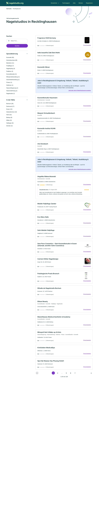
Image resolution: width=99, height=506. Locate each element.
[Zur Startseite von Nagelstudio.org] (14, 3)
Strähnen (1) (9, 85)
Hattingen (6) (10, 123)
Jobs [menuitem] (74, 3)
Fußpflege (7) (10, 66)
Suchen (17, 46)
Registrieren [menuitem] (89, 3)
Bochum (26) (9, 103)
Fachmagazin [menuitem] (66, 3)
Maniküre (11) (10, 63)
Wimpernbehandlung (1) (13, 77)
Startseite (8, 8)
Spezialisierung (12, 54)
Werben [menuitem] (81, 3)
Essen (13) (9, 109)
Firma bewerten (87, 45)
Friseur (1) (9, 82)
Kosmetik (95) (10, 57)
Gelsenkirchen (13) (11, 112)
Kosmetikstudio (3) (11, 74)
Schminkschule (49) (11, 60)
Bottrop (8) (9, 117)
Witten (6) (9, 120)
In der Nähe (10, 100)
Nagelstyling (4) (10, 68)
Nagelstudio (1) (10, 93)
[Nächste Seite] (91, 375)
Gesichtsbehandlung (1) (12, 79)
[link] (64, 41)
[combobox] (17, 41)
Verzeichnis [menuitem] (54, 3)
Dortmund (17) (10, 106)
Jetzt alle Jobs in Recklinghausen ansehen (79, 91)
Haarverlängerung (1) (12, 88)
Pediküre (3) (9, 71)
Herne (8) (9, 115)
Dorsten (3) (9, 126)
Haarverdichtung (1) (11, 91)
